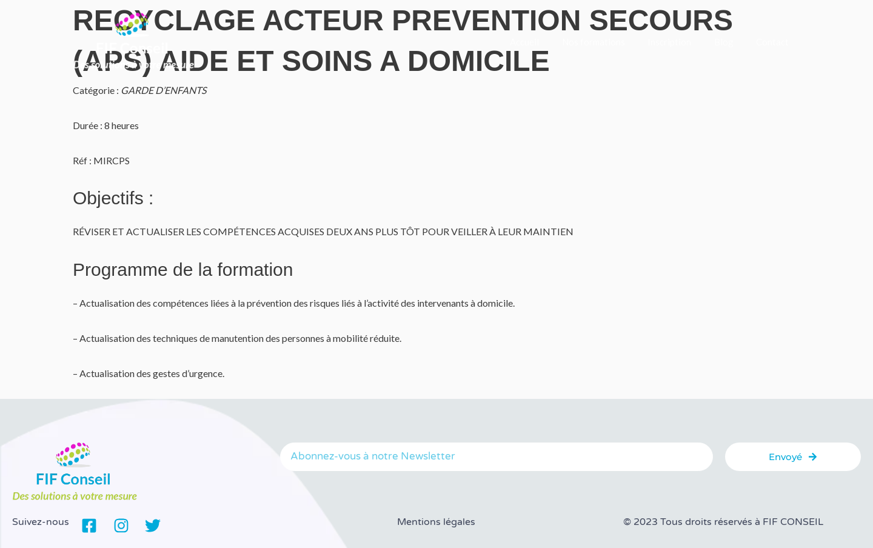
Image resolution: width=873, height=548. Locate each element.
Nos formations (609, 41)
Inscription (681, 41)
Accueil (545, 41)
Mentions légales (436, 522)
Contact (774, 41)
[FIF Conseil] (133, 40)
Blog (730, 41)
